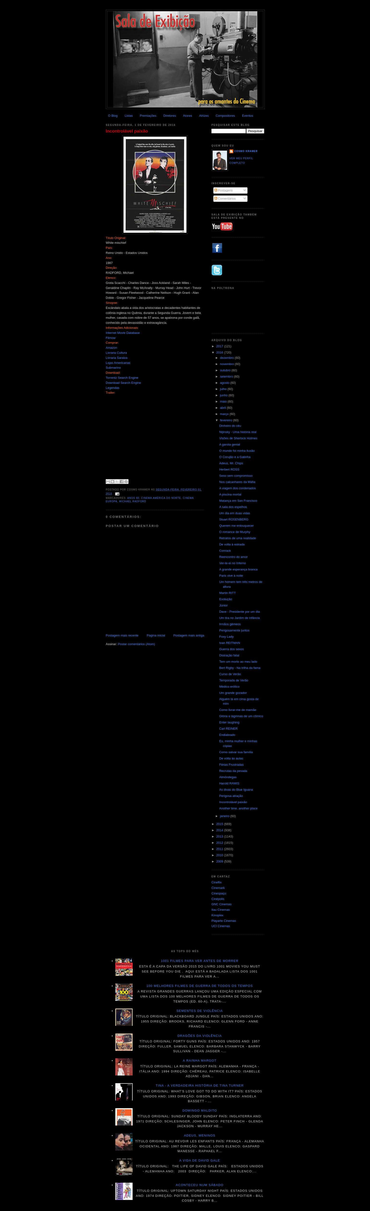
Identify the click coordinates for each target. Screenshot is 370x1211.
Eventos (247, 115)
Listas (129, 115)
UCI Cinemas (220, 926)
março (225, 414)
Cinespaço (218, 893)
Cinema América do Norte (161, 498)
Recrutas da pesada (233, 771)
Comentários (225, 198)
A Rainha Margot (199, 1060)
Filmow (111, 338)
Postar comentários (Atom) (136, 644)
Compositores (225, 115)
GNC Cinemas (221, 904)
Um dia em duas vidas (234, 513)
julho (224, 389)
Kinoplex (217, 915)
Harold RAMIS (229, 783)
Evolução (225, 599)
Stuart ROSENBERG (233, 519)
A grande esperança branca (238, 569)
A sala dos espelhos (233, 507)
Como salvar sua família (236, 752)
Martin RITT (227, 593)
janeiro (225, 816)
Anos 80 (133, 498)
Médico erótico (229, 686)
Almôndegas (227, 777)
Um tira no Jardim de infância (239, 618)
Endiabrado (227, 735)
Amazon (111, 347)
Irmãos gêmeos (230, 624)
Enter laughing (229, 722)
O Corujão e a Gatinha (234, 457)
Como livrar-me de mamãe (237, 710)
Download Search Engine (123, 383)
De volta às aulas (231, 758)
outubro (226, 370)
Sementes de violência (199, 1011)
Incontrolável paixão (127, 131)
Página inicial (156, 635)
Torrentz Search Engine (122, 377)
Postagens (223, 190)
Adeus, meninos (200, 1135)
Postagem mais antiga (188, 635)
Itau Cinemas (220, 909)
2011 (220, 849)
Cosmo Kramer (246, 151)
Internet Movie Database (123, 333)
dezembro (227, 358)
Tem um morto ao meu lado (238, 661)
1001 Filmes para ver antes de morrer (199, 961)
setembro (227, 376)
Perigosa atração (231, 796)
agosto (225, 383)
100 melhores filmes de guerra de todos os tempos (200, 986)
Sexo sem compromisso (236, 475)
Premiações (148, 115)
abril (223, 408)
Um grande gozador (233, 693)
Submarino (113, 367)
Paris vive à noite (231, 575)
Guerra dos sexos (231, 649)
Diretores (169, 115)
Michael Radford (132, 501)
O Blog (113, 115)
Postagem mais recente (122, 635)
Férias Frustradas (231, 764)
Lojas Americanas (118, 363)
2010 (220, 855)
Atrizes (204, 115)
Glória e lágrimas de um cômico (241, 716)
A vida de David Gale (199, 1160)
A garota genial (229, 444)
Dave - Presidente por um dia (239, 611)
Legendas (112, 388)
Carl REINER (228, 728)
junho (224, 395)
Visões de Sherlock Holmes (238, 438)
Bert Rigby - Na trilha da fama (239, 668)
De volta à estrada (232, 544)
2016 (220, 352)
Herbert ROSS (229, 469)
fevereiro (226, 420)
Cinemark (218, 888)
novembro (227, 364)
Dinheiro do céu (230, 426)
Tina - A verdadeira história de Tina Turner (200, 1085)
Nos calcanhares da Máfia (237, 482)
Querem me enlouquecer (236, 525)
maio (224, 401)
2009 (220, 861)
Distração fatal (229, 655)
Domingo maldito (199, 1110)
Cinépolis (217, 899)
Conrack (225, 550)
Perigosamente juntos (234, 630)
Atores (187, 115)
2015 (220, 824)
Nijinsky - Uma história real (237, 432)
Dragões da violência (200, 1036)
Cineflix (216, 882)
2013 (220, 836)
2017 (220, 346)
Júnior (223, 605)
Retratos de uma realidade (237, 538)
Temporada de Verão (233, 680)
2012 (220, 842)
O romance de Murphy (234, 532)
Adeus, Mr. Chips (231, 463)
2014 (220, 830)
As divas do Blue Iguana (236, 789)
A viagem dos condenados (237, 488)
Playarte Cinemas (223, 921)
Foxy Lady (226, 636)
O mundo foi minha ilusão (236, 451)
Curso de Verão (230, 674)
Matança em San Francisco (238, 500)
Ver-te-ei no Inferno (232, 563)
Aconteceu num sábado (200, 1185)
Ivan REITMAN (229, 643)
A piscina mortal (230, 494)
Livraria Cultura (116, 353)
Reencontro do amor (233, 557)
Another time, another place (238, 808)
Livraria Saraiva (116, 358)
